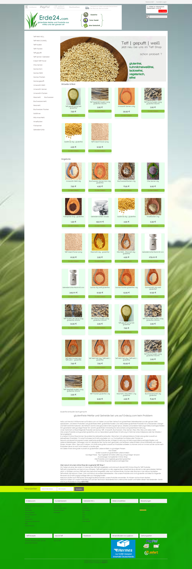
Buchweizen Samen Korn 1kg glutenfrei (100, 182)
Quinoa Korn (37, 69)
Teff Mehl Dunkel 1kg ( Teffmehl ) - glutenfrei (73, 359)
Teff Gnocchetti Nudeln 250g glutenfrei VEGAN (153, 319)
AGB (26, 523)
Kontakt (27, 517)
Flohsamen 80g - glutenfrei (73, 216)
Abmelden (57, 512)
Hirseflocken (37, 121)
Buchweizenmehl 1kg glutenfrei (153, 394)
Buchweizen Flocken (41, 109)
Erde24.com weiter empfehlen (120, 506)
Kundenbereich (60, 501)
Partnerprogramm (30, 515)
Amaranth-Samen (40, 89)
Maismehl (37, 97)
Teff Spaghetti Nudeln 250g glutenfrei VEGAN (100, 103)
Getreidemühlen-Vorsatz (100, 216)
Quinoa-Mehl (38, 73)
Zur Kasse (162, 11)
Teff (83, 512)
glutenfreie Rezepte (31, 543)
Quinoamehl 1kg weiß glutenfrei (153, 288)
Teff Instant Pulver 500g (100, 142)
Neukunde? (150, 2)
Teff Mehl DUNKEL (40, 41)
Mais (83, 515)
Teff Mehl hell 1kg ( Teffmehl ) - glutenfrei (100, 359)
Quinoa (84, 506)
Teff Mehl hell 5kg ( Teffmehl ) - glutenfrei (126, 359)
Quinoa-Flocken (39, 77)
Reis (83, 517)
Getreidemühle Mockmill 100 (153, 252)
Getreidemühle (38, 130)
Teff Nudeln (37, 45)
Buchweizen (49, 97)
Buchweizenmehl (40, 101)
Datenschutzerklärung (32, 521)
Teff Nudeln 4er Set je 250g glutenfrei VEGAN (73, 319)
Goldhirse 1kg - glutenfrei (73, 142)
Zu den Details (73, 115)
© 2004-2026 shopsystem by (96, 561)
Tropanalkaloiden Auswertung (34, 506)
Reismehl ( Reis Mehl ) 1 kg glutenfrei (126, 394)
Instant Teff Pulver (39, 61)
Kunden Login (161, 2)
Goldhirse (36, 113)
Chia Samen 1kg (153, 181)
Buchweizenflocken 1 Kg (126, 181)
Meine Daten (58, 506)
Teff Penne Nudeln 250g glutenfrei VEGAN (153, 103)
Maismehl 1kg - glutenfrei (100, 252)
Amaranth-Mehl (39, 85)
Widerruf (28, 508)
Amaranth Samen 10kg (126, 106)
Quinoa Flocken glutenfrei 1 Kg (126, 287)
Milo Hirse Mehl (39, 117)
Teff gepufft (37, 53)
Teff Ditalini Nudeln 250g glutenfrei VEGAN (100, 319)
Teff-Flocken (37, 49)
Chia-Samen (37, 65)
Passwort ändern (59, 510)
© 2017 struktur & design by (96, 562)
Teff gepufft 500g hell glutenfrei (73, 107)
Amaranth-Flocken (40, 93)
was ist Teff (57, 541)
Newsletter (28, 510)
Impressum (28, 519)
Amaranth (85, 508)
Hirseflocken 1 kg (153, 216)
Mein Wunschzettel (60, 508)
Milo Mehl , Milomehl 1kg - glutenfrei (126, 253)
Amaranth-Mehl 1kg (73, 181)
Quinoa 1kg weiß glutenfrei (100, 287)
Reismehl (36, 105)
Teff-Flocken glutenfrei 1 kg (100, 394)
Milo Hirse (85, 519)
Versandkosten (30, 526)
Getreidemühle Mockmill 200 (73, 287)
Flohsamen (37, 126)
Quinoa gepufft (38, 81)
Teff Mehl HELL (38, 37)
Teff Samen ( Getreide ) (41, 57)
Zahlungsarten (30, 512)
